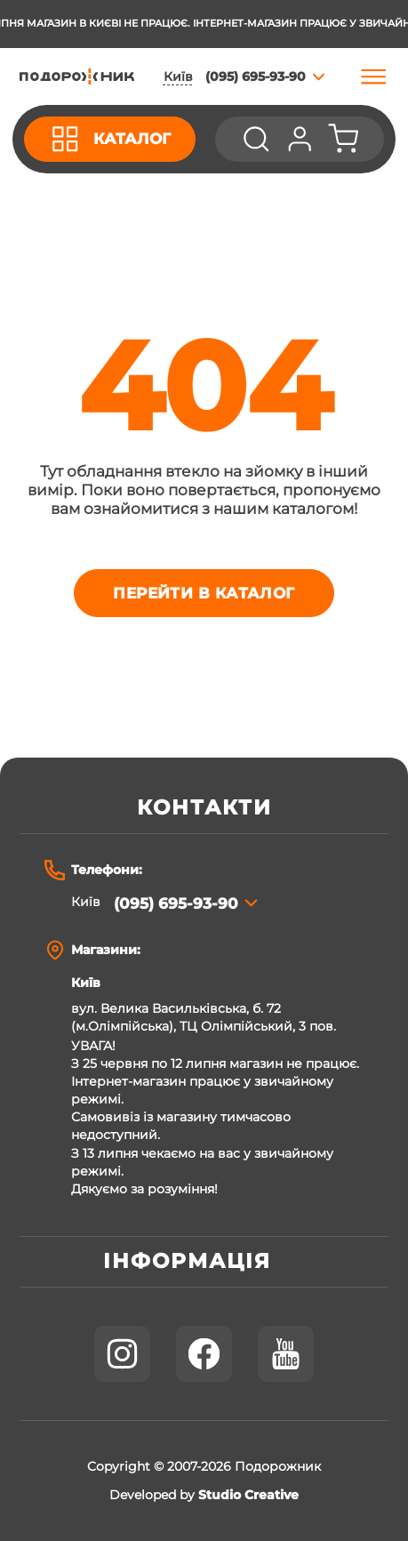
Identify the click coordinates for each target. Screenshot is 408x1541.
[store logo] (76, 76)
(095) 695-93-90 (176, 903)
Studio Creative (248, 1495)
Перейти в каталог (204, 592)
